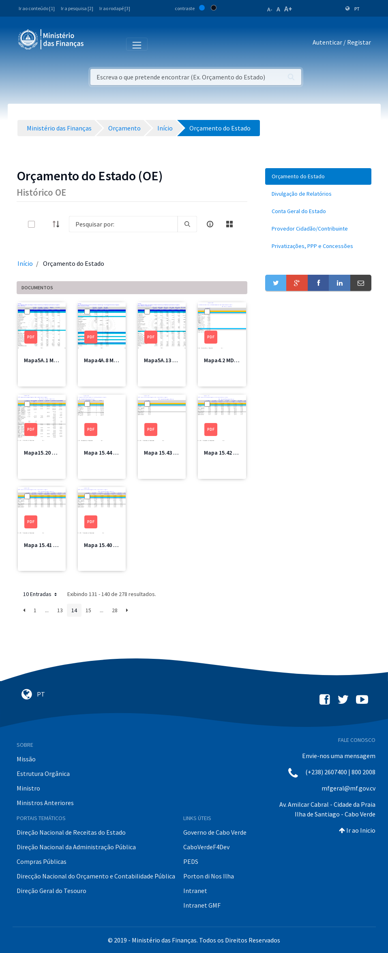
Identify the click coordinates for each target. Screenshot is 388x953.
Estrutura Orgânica (43, 773)
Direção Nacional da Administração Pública (76, 847)
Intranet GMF (202, 905)
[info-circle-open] (210, 224)
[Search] (123, 224)
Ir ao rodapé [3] (114, 8)
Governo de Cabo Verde (215, 832)
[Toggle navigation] (96, 44)
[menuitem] (318, 176)
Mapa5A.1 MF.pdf (45, 360)
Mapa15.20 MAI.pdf (47, 452)
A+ (288, 8)
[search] (187, 224)
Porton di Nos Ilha (208, 876)
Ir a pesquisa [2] (77, 8)
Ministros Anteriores (45, 803)
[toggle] (44, 224)
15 (88, 610)
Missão (26, 759)
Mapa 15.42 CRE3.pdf (230, 452)
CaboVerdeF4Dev (206, 847)
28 (115, 610)
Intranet (195, 891)
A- (269, 9)
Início (25, 263)
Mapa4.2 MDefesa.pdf (231, 360)
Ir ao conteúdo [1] (37, 8)
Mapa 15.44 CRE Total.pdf (116, 452)
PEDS (190, 861)
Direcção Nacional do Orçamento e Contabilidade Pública (96, 876)
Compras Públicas (41, 861)
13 (60, 610)
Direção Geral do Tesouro (51, 891)
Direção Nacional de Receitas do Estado (71, 832)
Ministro (28, 788)
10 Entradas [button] (40, 594)
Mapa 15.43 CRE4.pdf (170, 452)
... (47, 610)
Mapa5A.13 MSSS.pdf (170, 360)
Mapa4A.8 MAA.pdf (107, 360)
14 (74, 610)
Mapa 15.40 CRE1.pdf (110, 545)
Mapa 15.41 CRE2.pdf (50, 545)
